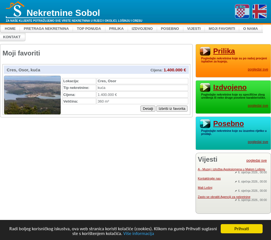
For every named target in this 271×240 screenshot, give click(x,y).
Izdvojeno (142, 28)
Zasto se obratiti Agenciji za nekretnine (224, 196)
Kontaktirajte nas (209, 178)
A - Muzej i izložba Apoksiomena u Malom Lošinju (231, 169)
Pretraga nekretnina (46, 28)
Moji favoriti (222, 28)
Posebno (170, 28)
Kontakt (12, 37)
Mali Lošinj (205, 187)
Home (10, 28)
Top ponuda (89, 28)
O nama (250, 28)
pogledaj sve (258, 69)
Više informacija (138, 234)
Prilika (116, 28)
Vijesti (194, 28)
